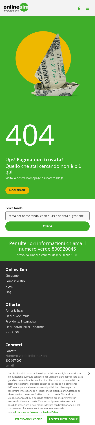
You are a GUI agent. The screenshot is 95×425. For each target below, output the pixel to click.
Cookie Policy (50, 412)
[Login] (79, 8)
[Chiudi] (89, 374)
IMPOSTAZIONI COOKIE (28, 419)
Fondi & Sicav (14, 311)
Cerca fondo (14, 208)
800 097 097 (13, 361)
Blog (8, 292)
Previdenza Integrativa (20, 321)
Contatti (10, 351)
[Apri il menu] (87, 8)
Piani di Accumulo (17, 316)
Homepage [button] (17, 190)
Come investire (15, 281)
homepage (33, 178)
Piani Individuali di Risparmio (25, 327)
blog (59, 178)
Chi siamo (12, 276)
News (9, 286)
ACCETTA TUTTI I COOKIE (63, 419)
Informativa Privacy (26, 412)
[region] (47, 396)
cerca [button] (47, 226)
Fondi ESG (12, 332)
